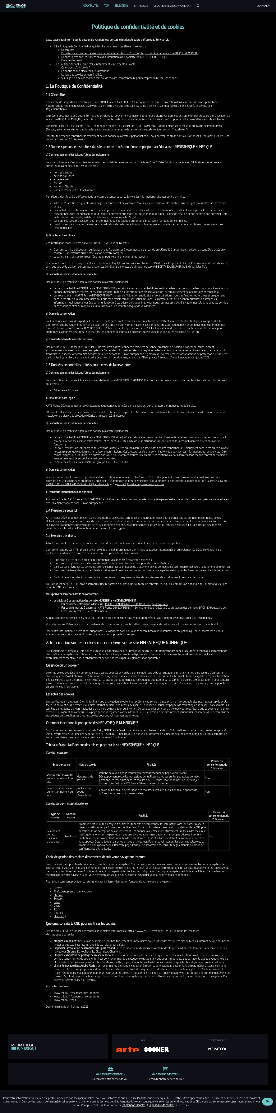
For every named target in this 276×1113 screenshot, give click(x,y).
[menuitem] (91, 5)
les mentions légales (133, 1105)
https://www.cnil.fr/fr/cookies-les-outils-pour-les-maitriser (163, 931)
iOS (55, 909)
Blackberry (60, 916)
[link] (16, 6)
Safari (57, 902)
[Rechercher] (198, 5)
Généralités (67, 50)
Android (58, 913)
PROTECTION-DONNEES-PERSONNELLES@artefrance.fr (77, 484)
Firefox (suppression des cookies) (73, 891)
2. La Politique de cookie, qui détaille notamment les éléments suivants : (95, 64)
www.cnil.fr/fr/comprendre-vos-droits (76, 996)
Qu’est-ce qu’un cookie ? (75, 67)
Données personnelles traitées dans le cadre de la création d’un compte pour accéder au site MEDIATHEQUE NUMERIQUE (129, 53)
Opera (57, 906)
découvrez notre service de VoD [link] (110, 1079)
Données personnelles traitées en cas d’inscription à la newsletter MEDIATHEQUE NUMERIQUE (114, 57)
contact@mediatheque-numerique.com (140, 484)
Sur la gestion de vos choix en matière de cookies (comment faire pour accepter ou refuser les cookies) (119, 78)
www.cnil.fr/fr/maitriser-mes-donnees (76, 993)
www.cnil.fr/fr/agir (65, 1000)
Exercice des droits (71, 60)
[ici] (204, 267)
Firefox (58, 888)
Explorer (58, 898)
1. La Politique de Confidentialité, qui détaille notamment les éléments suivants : (100, 46)
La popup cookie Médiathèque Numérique (85, 71)
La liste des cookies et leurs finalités (81, 74)
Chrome (58, 895)
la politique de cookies (161, 1105)
